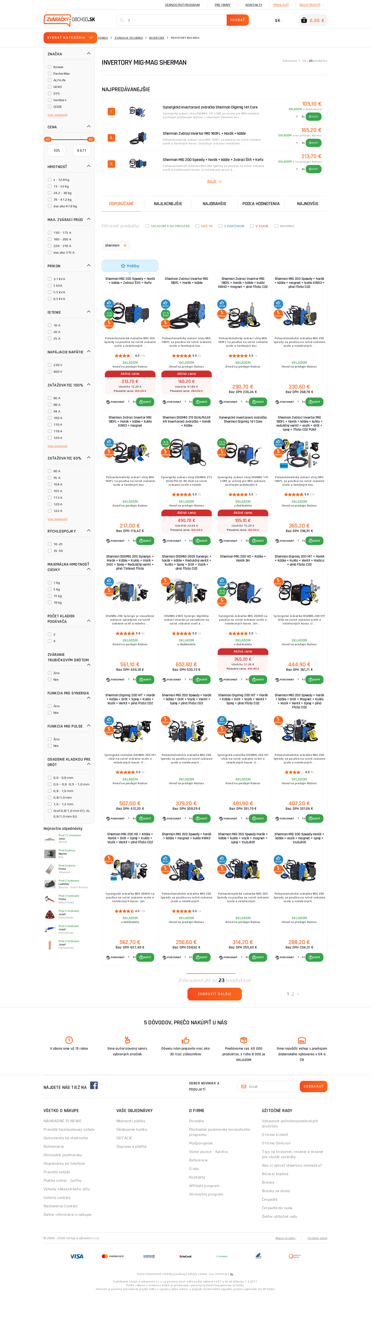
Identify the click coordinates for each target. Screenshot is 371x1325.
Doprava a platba (131, 1176)
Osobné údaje (317, 1268)
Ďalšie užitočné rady (279, 1246)
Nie (56, 679)
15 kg (57, 596)
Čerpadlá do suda (277, 1238)
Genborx (59, 100)
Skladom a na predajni (170, 226)
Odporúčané (121, 204)
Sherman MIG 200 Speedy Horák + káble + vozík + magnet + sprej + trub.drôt (299, 863)
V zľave (262, 226)
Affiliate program (204, 1216)
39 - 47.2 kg (62, 199)
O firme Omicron (276, 1173)
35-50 (58, 551)
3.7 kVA (59, 279)
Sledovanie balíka (131, 1159)
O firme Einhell (275, 1165)
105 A (57, 491)
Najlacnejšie (168, 204)
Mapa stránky (284, 1268)
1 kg (56, 583)
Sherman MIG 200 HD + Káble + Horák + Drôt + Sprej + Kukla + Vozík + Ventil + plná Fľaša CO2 (130, 863)
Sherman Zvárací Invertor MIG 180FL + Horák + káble (186, 282)
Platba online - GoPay (62, 1210)
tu (231, 1304)
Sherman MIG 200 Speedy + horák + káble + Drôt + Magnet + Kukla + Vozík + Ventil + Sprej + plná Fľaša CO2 (299, 721)
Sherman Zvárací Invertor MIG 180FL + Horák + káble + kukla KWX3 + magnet (130, 429)
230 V (57, 365)
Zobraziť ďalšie (215, 1024)
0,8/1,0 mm (62, 797)
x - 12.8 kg (61, 180)
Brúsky (268, 1212)
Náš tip (207, 226)
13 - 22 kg (61, 186)
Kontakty (254, 5)
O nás (194, 1199)
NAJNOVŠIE (307, 204)
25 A (56, 338)
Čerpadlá (270, 1229)
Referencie (198, 1190)
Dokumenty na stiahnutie (66, 1168)
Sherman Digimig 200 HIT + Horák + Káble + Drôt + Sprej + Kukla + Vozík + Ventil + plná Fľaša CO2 (130, 721)
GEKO (57, 87)
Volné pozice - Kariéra (208, 1182)
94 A (56, 411)
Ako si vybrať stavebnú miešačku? (292, 1195)
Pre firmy (222, 5)
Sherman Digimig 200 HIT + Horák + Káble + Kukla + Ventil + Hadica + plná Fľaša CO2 (299, 574)
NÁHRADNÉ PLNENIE (63, 1151)
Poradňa (196, 1151)
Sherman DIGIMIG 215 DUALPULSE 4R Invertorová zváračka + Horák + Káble (187, 429)
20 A (56, 332)
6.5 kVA (59, 299)
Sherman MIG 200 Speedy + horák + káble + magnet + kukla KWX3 (186, 863)
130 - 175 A (62, 232)
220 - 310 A (62, 246)
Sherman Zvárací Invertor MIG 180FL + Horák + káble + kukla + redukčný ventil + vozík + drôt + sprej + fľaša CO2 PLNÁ (299, 431)
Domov (103, 37)
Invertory (156, 37)
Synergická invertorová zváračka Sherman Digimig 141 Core (243, 427)
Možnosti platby (130, 1151)
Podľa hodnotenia (261, 204)
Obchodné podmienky (63, 1185)
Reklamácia (54, 1176)
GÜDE (57, 106)
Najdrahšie (214, 204)
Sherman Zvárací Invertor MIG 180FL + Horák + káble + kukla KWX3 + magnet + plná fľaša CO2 (243, 286)
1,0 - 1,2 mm (63, 804)
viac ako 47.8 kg (65, 206)
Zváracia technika (129, 37)
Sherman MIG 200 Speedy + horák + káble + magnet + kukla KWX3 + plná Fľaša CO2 (299, 284)
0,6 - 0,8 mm (63, 777)
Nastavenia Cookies (61, 1236)
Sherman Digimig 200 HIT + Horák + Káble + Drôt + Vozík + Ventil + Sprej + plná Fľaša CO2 (243, 719)
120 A (57, 438)
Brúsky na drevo (276, 1221)
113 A (57, 497)
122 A (57, 511)
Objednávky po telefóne (64, 1193)
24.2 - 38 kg (62, 193)
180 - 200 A (62, 239)
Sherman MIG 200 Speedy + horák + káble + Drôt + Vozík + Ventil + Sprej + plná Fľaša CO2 (186, 719)
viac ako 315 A (64, 252)
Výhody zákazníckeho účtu (67, 1219)
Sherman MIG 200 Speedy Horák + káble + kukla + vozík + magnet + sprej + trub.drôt (243, 863)
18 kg (57, 602)
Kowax (58, 67)
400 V (57, 371)
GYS (56, 93)
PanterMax (61, 73)
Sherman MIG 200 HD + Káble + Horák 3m (243, 571)
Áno (56, 673)
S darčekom (234, 226)
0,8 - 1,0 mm (63, 791)
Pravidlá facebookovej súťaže (69, 1159)
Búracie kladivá (275, 1204)
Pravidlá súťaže (57, 1202)
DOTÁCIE (124, 1168)
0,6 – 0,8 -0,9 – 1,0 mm (71, 784)
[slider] (46, 139)
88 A (56, 405)
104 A (57, 484)
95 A (56, 478)
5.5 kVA (59, 292)
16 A (56, 325)
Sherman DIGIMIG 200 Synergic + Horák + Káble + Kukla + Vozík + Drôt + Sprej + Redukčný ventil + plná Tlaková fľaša (130, 576)
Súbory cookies (57, 1227)
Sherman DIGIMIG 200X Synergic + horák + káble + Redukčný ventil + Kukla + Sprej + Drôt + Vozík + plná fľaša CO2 (186, 576)
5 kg (56, 589)
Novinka (287, 226)
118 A (57, 431)
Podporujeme (201, 1173)
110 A (57, 424)
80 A (56, 398)
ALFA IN (59, 80)
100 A (57, 418)
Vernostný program (182, 5)
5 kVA (57, 285)
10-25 (58, 544)
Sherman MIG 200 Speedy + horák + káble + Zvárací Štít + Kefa (130, 284)
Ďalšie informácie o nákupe (68, 1245)
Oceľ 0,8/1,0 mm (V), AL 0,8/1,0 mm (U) (71, 813)
